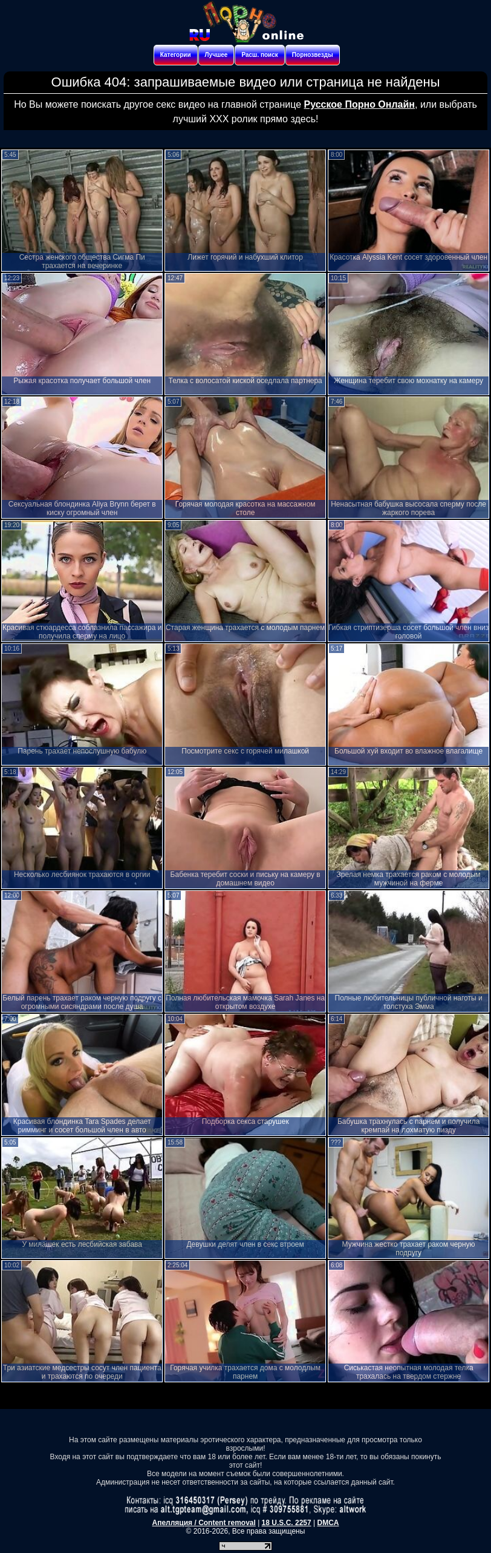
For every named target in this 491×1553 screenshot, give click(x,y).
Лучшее (216, 54)
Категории (175, 54)
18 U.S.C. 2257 (286, 1523)
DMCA (328, 1523)
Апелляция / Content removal (204, 1523)
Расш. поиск (259, 54)
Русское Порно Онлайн (359, 104)
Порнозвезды (312, 54)
